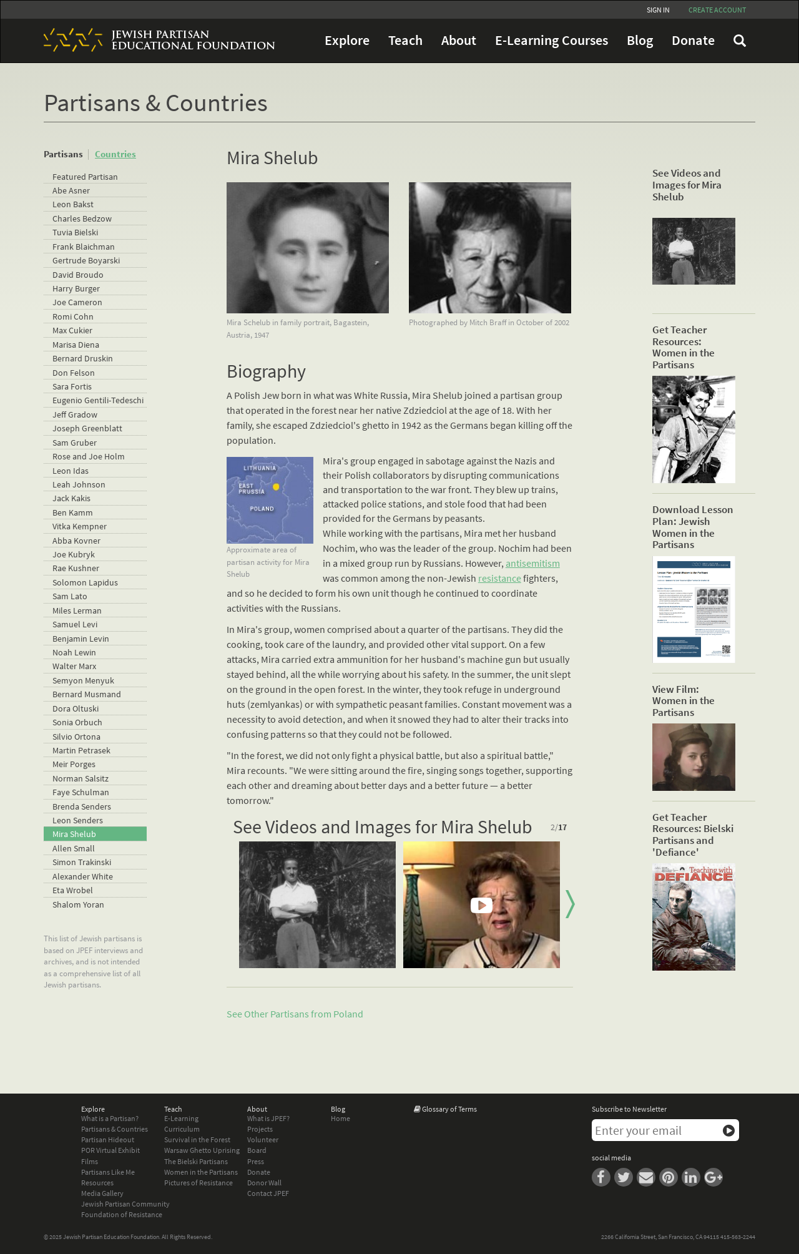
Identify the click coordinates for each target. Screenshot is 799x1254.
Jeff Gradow (74, 414)
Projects (260, 1129)
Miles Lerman (77, 610)
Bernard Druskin (82, 358)
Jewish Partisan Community (125, 1203)
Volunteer (262, 1139)
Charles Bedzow (82, 218)
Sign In (658, 9)
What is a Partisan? (110, 1118)
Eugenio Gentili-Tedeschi (98, 400)
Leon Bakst (73, 204)
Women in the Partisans (201, 1172)
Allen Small (73, 848)
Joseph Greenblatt (87, 428)
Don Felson (73, 372)
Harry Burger (76, 288)
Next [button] (570, 904)
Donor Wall (264, 1182)
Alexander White (82, 876)
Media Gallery (102, 1193)
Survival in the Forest (197, 1139)
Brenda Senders (81, 806)
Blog (640, 40)
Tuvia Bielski (75, 232)
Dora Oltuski (75, 708)
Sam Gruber (74, 442)
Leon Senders (77, 820)
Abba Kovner (76, 540)
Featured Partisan (85, 176)
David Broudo (78, 274)
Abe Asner (71, 190)
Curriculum (182, 1129)
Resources (97, 1182)
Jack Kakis (71, 498)
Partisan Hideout (107, 1139)
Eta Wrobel (72, 890)
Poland (348, 1013)
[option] (317, 904)
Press (255, 1161)
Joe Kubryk (73, 554)
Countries (115, 154)
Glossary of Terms (449, 1109)
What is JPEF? (268, 1118)
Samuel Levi (74, 624)
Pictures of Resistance (198, 1182)
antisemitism (533, 563)
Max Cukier (72, 330)
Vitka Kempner (79, 526)
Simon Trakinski (81, 862)
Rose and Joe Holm (88, 456)
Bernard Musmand (86, 694)
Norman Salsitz (80, 778)
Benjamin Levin (80, 638)
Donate (693, 40)
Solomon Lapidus (85, 582)
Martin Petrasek (81, 750)
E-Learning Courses (551, 40)
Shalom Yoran (78, 904)
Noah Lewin (74, 652)
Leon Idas (70, 470)
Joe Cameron (77, 302)
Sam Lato (69, 596)
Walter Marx (74, 666)
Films (89, 1161)
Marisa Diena (75, 344)
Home (340, 1118)
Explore (347, 40)
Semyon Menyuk (83, 680)
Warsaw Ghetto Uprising (202, 1150)
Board (257, 1150)
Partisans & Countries (114, 1129)
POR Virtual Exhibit (110, 1150)
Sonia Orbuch (77, 722)
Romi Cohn (73, 316)
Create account (717, 9)
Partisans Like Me (108, 1172)
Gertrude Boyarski (86, 260)
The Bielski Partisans (196, 1161)
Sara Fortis (72, 386)
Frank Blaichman (83, 246)
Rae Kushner (75, 568)
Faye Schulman (80, 792)
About (458, 40)
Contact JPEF (268, 1193)
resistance (499, 578)
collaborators (401, 475)
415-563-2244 (737, 1237)
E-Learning (181, 1118)
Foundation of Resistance (121, 1214)
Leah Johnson (78, 484)
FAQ (739, 40)
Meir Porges (74, 764)
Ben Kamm (72, 512)
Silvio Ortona (76, 736)
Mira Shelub (74, 834)
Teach (405, 40)
